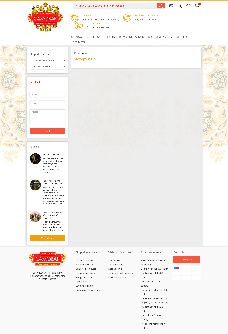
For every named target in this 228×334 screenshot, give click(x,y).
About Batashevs (116, 264)
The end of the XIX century (154, 298)
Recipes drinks (115, 268)
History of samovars (47, 60)
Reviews (160, 37)
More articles (47, 238)
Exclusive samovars (85, 273)
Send (47, 131)
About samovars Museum (153, 260)
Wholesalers (144, 37)
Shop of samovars (47, 54)
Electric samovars (84, 260)
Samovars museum (47, 66)
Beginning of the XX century (154, 302)
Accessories (81, 281)
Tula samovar (115, 260)
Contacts (79, 42)
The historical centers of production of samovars (53, 215)
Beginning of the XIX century (154, 268)
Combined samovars (86, 268)
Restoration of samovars (88, 289)
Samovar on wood (85, 264)
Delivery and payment (118, 37)
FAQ (171, 37)
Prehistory (146, 264)
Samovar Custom (84, 285)
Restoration (93, 37)
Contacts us (186, 260)
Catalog (76, 37)
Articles (181, 37)
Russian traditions (117, 277)
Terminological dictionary (120, 273)
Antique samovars (85, 277)
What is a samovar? (52, 154)
